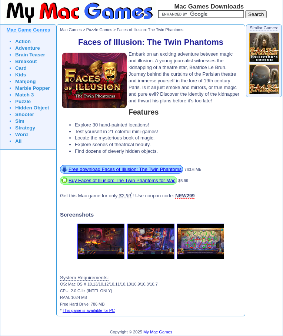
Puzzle (23, 101)
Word (21, 134)
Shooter (24, 114)
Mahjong (25, 81)
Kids (20, 75)
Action (23, 41)
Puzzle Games (99, 29)
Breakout (26, 61)
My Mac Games (157, 332)
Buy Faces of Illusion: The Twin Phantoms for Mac (122, 180)
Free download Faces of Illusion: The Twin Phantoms (125, 169)
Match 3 (24, 95)
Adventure (27, 48)
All (18, 141)
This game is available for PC (89, 310)
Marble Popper (32, 88)
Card (21, 68)
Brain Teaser (30, 54)
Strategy (25, 128)
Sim (19, 121)
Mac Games (70, 29)
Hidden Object (32, 108)
